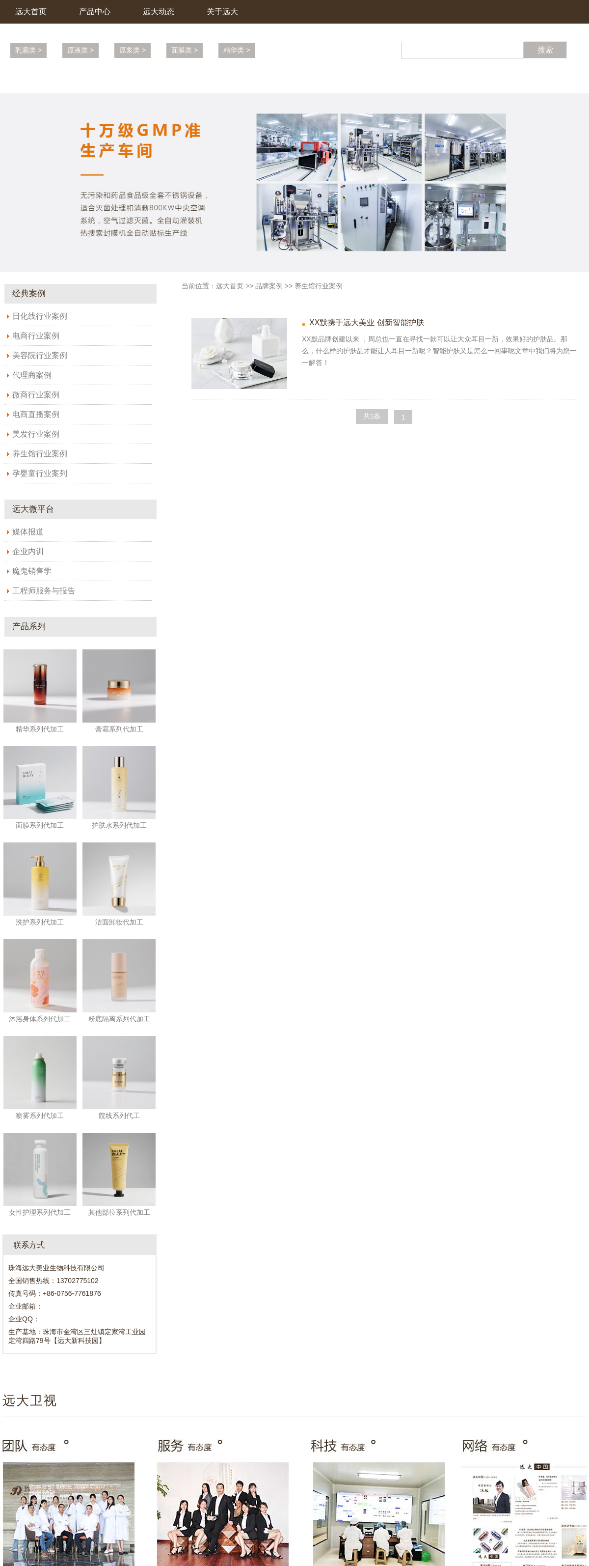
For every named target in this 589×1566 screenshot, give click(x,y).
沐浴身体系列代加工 (40, 1019)
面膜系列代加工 (40, 825)
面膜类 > (184, 50)
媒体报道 (28, 532)
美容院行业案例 (39, 355)
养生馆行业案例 (39, 453)
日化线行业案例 (39, 316)
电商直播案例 (35, 414)
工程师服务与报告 (43, 591)
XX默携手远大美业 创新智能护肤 (366, 322)
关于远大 (222, 11)
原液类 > (80, 50)
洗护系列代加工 (40, 922)
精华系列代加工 (40, 729)
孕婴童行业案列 (39, 473)
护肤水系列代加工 (119, 825)
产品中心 (94, 11)
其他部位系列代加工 (119, 1212)
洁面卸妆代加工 (119, 922)
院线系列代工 (119, 1115)
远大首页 (31, 11)
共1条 (372, 416)
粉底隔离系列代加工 (119, 1019)
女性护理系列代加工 (40, 1212)
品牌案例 (269, 286)
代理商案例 (32, 375)
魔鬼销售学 (32, 571)
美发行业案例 (35, 434)
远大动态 (158, 11)
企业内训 (28, 551)
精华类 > (236, 50)
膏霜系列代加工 (119, 729)
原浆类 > (132, 50)
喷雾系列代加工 (40, 1115)
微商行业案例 (35, 395)
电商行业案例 (35, 336)
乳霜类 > (28, 50)
